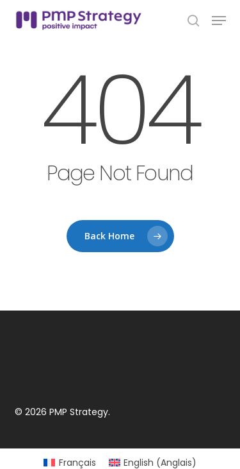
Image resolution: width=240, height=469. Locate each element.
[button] (219, 20)
